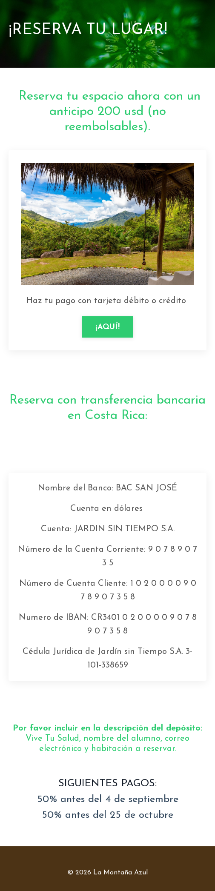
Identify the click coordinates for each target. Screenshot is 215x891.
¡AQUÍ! (107, 327)
